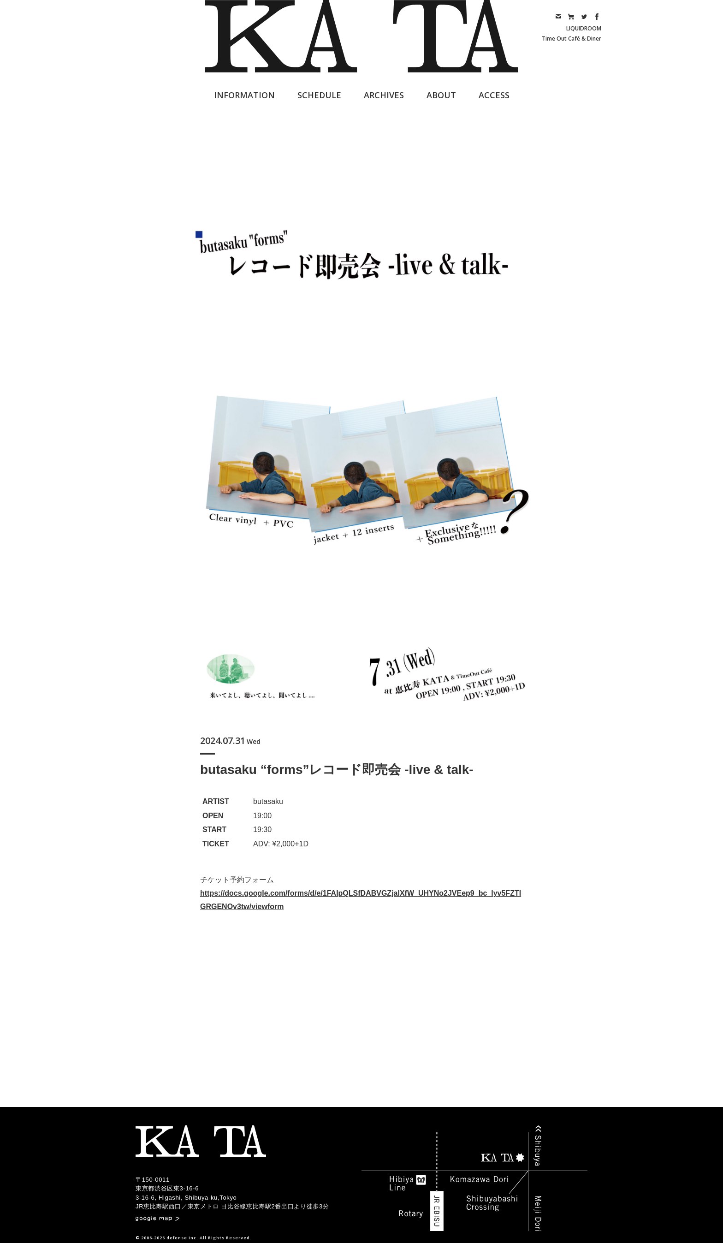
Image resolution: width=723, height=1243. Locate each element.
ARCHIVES (384, 95)
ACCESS (494, 95)
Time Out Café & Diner (571, 38)
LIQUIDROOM (583, 28)
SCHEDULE (319, 95)
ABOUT (441, 95)
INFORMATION (244, 95)
